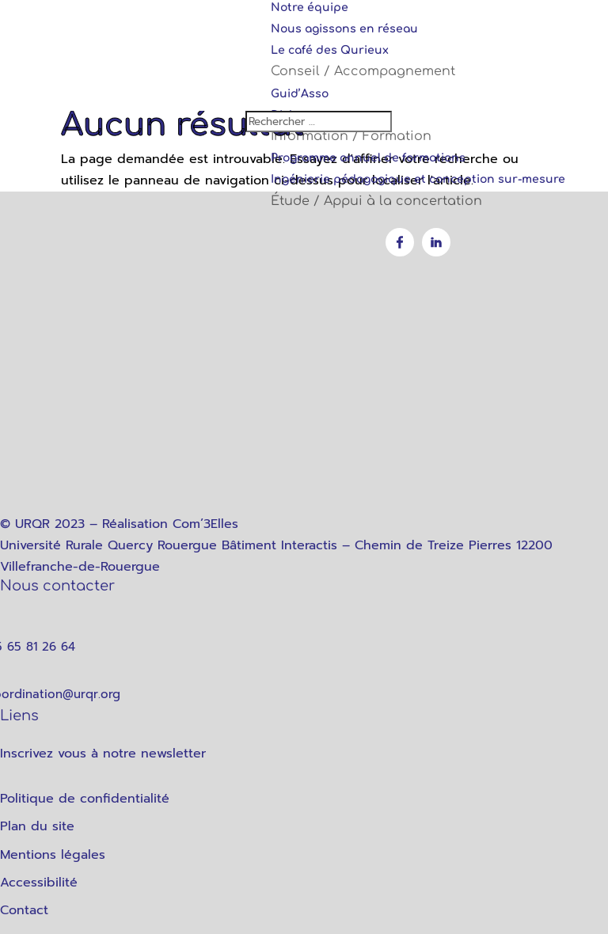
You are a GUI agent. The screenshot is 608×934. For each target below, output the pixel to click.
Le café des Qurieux (330, 50)
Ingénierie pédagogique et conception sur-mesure (418, 179)
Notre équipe (309, 7)
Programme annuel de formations (368, 158)
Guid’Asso (300, 94)
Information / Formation (351, 136)
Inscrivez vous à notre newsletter (103, 753)
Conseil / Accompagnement (363, 71)
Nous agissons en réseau (344, 29)
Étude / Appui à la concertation (376, 201)
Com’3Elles (205, 523)
